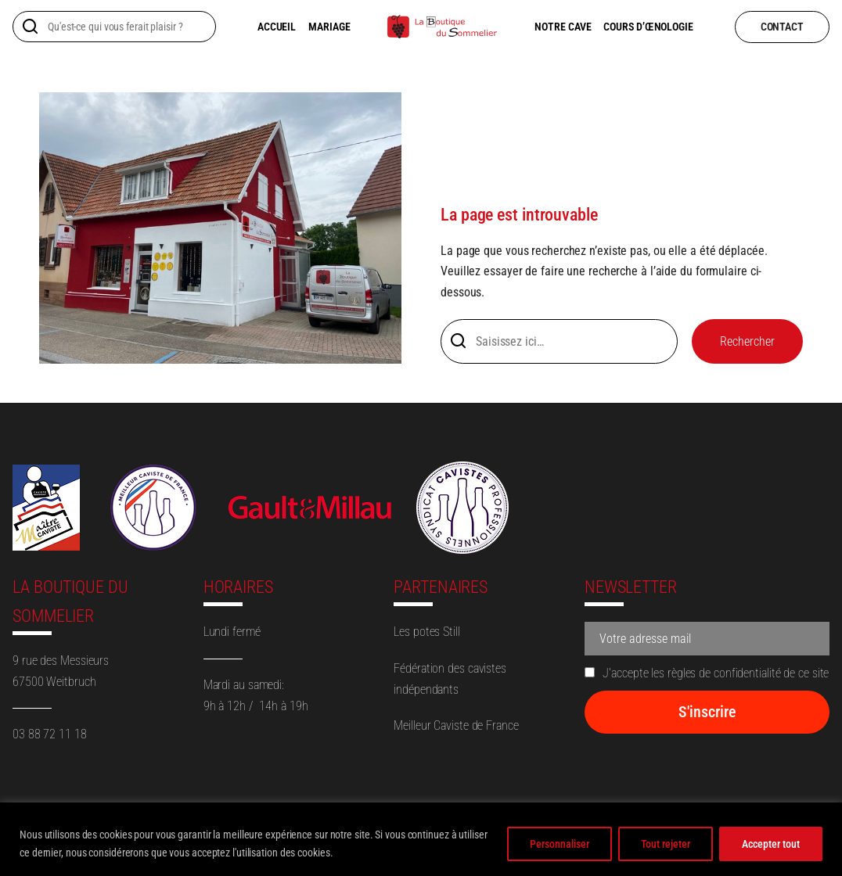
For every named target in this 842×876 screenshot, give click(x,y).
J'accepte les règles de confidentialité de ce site (707, 673)
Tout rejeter (665, 844)
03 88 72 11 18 (50, 734)
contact (782, 26)
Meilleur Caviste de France (456, 725)
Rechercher (747, 341)
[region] (421, 839)
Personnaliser (559, 844)
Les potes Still (427, 631)
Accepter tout (771, 844)
